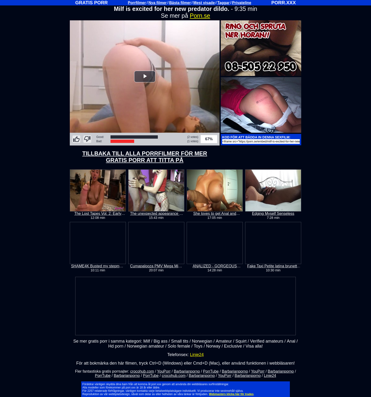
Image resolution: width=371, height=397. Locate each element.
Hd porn (115, 346)
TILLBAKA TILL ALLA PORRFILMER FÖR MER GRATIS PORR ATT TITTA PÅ (144, 156)
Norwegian (202, 341)
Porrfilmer (137, 3)
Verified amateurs (266, 341)
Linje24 (197, 354)
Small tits (179, 341)
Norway (213, 346)
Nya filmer (157, 3)
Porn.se (200, 15)
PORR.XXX (283, 2)
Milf (146, 341)
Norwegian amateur (145, 346)
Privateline (241, 3)
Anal (291, 341)
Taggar (223, 3)
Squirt (241, 341)
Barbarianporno (187, 371)
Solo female (179, 346)
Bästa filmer (180, 3)
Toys (198, 346)
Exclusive (233, 346)
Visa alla (254, 346)
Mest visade (204, 3)
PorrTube (211, 371)
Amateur (224, 341)
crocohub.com (142, 371)
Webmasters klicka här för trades (231, 394)
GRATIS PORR (91, 2)
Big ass (161, 341)
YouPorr (164, 371)
